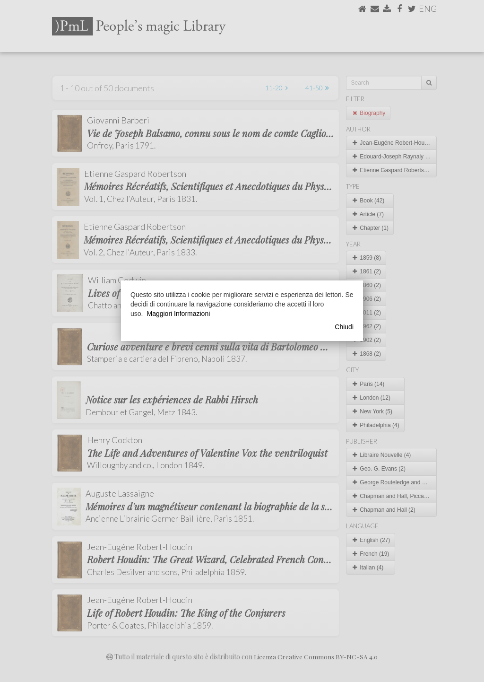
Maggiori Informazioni (178, 313)
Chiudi (344, 327)
